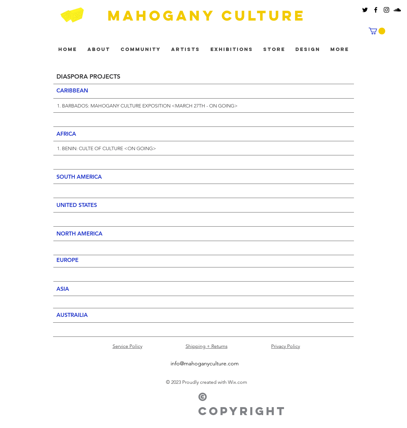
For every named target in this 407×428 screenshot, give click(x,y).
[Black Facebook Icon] (375, 10)
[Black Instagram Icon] (386, 10)
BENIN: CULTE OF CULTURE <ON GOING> (109, 148)
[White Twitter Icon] (116, 363)
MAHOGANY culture (207, 15)
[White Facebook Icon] (127, 363)
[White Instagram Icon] (137, 363)
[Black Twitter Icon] (365, 10)
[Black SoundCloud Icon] (397, 10)
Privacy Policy (285, 346)
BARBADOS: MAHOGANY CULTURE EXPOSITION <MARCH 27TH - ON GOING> (150, 106)
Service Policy (127, 346)
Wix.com (237, 382)
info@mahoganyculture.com (205, 363)
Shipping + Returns (207, 346)
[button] (377, 31)
